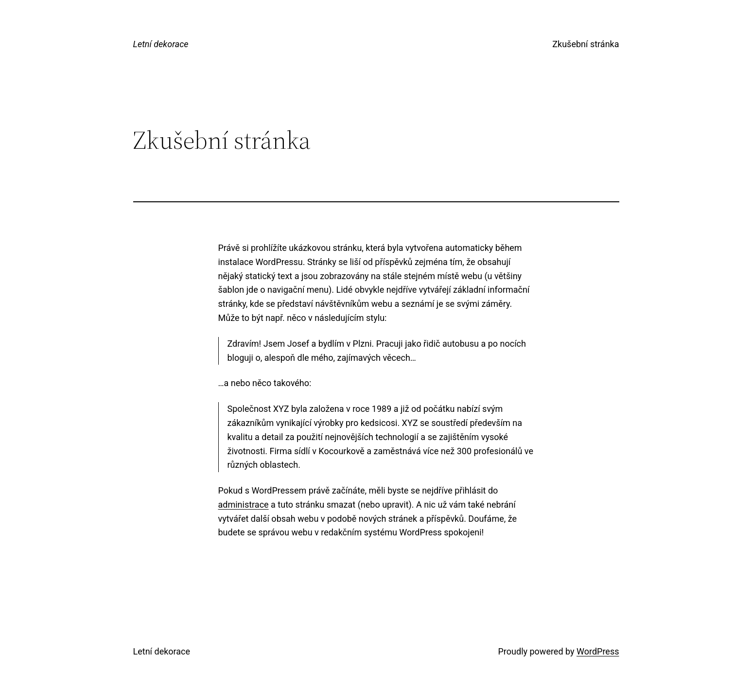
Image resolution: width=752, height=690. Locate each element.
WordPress (598, 651)
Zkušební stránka (585, 44)
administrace (243, 504)
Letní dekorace (161, 44)
